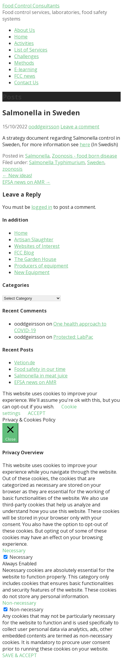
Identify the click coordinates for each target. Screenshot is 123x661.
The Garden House (35, 259)
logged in (41, 207)
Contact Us (26, 82)
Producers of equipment (41, 265)
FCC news (24, 76)
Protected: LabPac (73, 337)
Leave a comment (79, 126)
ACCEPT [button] (37, 413)
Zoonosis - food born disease (84, 156)
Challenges (26, 56)
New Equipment (31, 272)
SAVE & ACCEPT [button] (19, 655)
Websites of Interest (37, 246)
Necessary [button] (13, 550)
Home (21, 36)
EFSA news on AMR (35, 382)
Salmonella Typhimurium (57, 162)
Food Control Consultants (31, 5)
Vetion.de (24, 362)
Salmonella (37, 156)
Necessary (21, 557)
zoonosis (12, 169)
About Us (24, 30)
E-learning (25, 69)
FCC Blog (24, 252)
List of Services (30, 49)
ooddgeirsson (43, 126)
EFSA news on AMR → (26, 182)
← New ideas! (17, 175)
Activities (24, 43)
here (85, 144)
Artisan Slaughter (33, 239)
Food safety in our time (40, 369)
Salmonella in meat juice (41, 375)
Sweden (95, 162)
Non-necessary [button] (19, 603)
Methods (24, 63)
